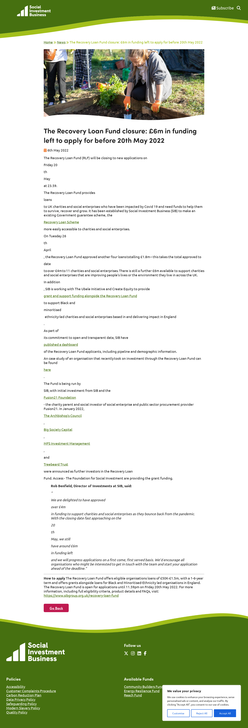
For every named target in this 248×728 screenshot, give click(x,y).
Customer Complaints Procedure (31, 691)
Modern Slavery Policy (23, 708)
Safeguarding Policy (21, 703)
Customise (178, 713)
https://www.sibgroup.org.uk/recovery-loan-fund (81, 595)
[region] (201, 703)
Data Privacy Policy (20, 699)
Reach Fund (133, 695)
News (61, 42)
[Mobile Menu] (10, 13)
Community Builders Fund (143, 686)
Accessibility (15, 686)
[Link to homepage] (34, 11)
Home (48, 42)
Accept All (225, 713)
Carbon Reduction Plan (23, 695)
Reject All (201, 713)
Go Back (56, 608)
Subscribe (223, 8)
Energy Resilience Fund (142, 691)
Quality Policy (16, 712)
